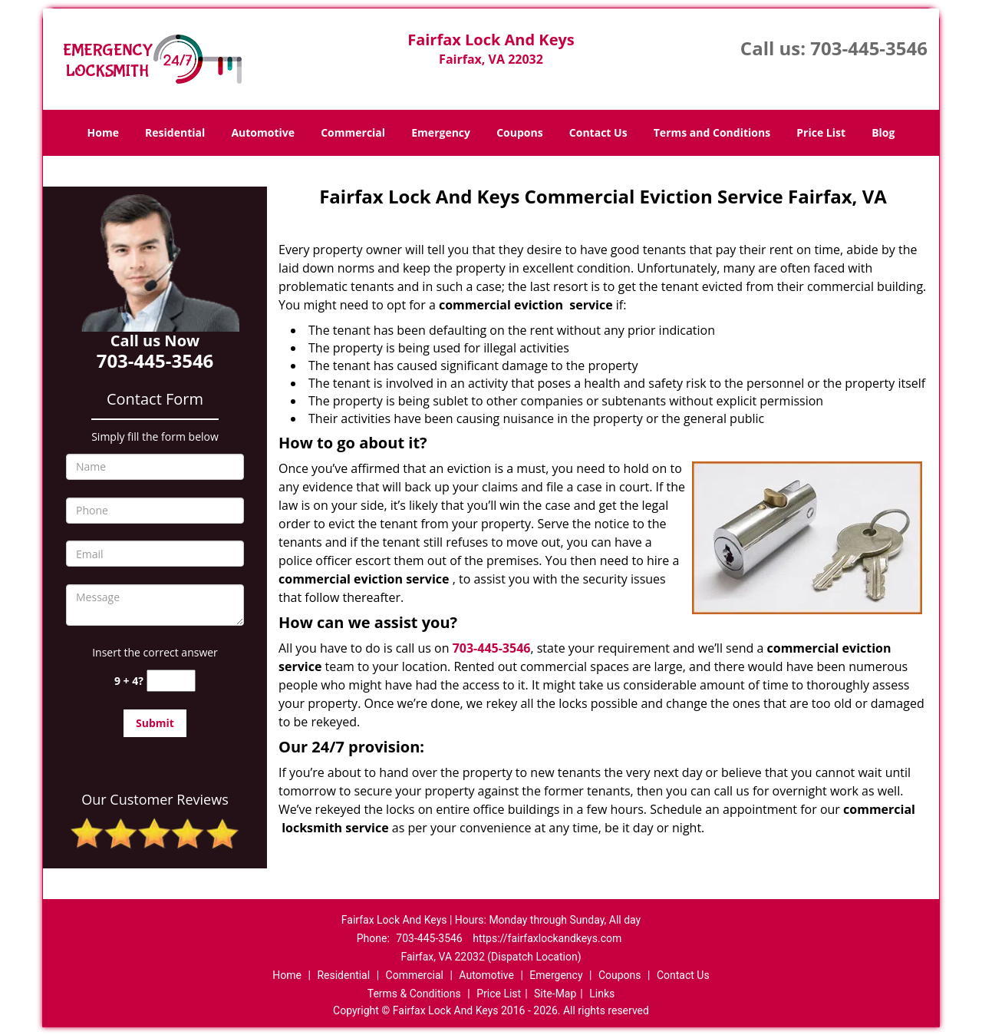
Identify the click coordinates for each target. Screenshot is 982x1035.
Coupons (519, 132)
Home (103, 132)
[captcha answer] (171, 681)
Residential (175, 132)
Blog (883, 132)
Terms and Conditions (712, 132)
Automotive (263, 132)
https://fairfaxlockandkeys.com (547, 938)
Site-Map (555, 993)
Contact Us (598, 132)
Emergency (440, 132)
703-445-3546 (869, 48)
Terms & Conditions (414, 993)
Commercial (353, 132)
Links (602, 993)
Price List (820, 132)
